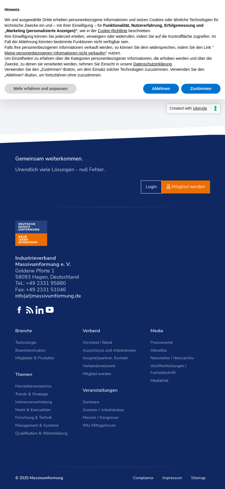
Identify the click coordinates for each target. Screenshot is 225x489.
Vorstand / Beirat (97, 342)
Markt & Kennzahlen (33, 410)
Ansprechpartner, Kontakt (105, 358)
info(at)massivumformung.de (48, 295)
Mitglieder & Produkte (34, 358)
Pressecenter (161, 342)
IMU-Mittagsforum (99, 425)
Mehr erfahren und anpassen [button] (40, 88)
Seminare (91, 402)
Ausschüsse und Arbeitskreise (109, 350)
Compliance (143, 478)
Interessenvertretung (33, 402)
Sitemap (198, 478)
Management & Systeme (36, 425)
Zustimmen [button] (200, 88)
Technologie (25, 342)
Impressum (172, 478)
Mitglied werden (97, 373)
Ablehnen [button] (161, 88)
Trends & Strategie (31, 394)
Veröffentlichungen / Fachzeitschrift (168, 369)
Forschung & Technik (33, 417)
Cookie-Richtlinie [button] (112, 30)
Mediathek (159, 380)
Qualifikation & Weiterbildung (41, 433)
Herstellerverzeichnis (33, 386)
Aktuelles (158, 350)
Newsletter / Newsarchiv (172, 358)
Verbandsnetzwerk (99, 366)
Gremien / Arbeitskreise (103, 410)
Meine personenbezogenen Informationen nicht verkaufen (55, 53)
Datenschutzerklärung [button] (152, 64)
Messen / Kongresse (100, 417)
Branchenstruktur (30, 350)
